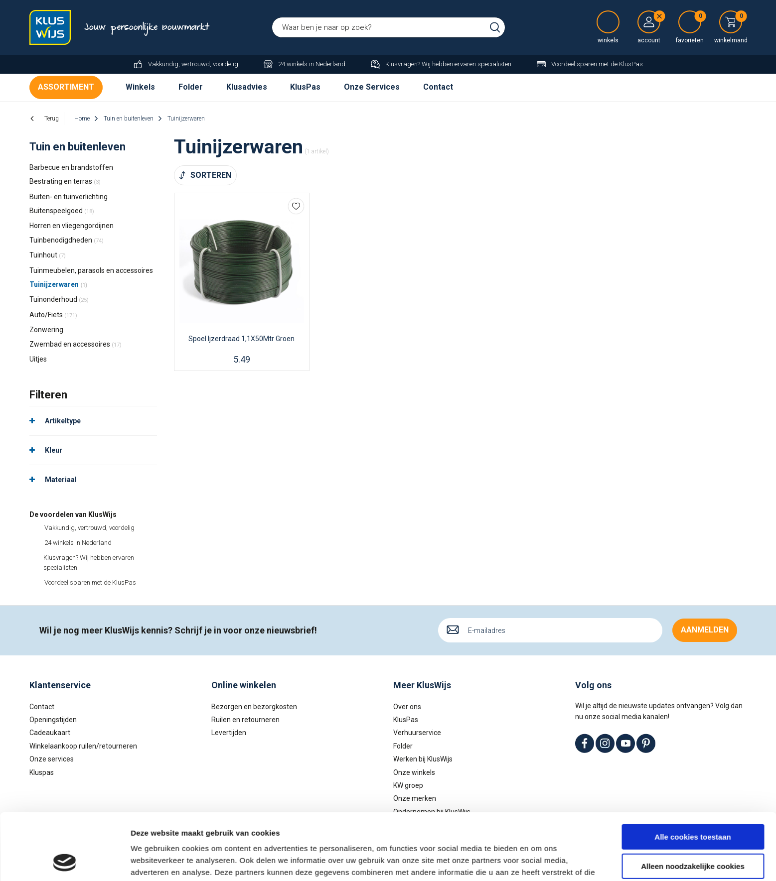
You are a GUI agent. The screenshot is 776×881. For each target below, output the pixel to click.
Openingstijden (53, 720)
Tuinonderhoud (59, 299)
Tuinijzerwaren (58, 284)
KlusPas (305, 87)
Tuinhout (47, 255)
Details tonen (154, 861)
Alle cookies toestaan (692, 774)
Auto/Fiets (53, 315)
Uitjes (38, 359)
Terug (51, 118)
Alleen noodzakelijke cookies (693, 803)
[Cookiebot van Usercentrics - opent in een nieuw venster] (64, 861)
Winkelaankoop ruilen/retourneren (83, 746)
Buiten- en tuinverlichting (68, 197)
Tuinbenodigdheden (66, 240)
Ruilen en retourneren (245, 720)
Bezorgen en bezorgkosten (254, 707)
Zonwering (46, 330)
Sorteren (210, 175)
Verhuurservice (417, 733)
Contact (438, 87)
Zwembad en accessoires (75, 344)
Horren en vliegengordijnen (71, 226)
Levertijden (228, 733)
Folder (190, 87)
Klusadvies (246, 87)
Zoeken (495, 27)
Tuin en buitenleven (77, 146)
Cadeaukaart (49, 733)
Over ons (407, 707)
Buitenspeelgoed (61, 211)
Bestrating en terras (65, 181)
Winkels (140, 87)
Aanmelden (705, 629)
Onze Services (372, 87)
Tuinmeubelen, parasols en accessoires (91, 270)
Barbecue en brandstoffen (71, 167)
